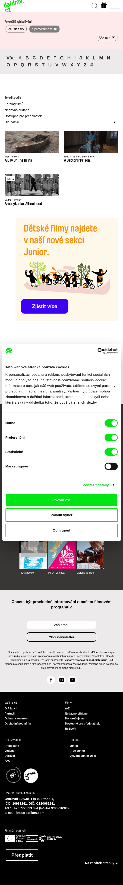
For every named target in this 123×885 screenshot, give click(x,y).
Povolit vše (61, 500)
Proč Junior (77, 750)
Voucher (10, 750)
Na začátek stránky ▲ (101, 863)
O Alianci (11, 708)
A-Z (67, 708)
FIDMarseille (26, 572)
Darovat (10, 756)
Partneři (10, 713)
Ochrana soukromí (17, 718)
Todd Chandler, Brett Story (79, 156)
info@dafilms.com (30, 813)
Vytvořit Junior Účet (83, 756)
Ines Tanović (12, 156)
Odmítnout (61, 530)
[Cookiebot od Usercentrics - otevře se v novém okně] (97, 351)
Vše (10, 57)
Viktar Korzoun (13, 200)
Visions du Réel (85, 572)
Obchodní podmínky (18, 723)
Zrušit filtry (16, 29)
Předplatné (12, 746)
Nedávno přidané (17, 110)
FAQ (7, 760)
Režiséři (70, 728)
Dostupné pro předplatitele (24, 116)
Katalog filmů (14, 104)
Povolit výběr (61, 515)
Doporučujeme (75, 718)
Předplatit (22, 855)
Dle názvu (12, 122)
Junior (74, 746)
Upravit (104, 37)
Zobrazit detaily (96, 485)
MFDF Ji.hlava (56, 572)
